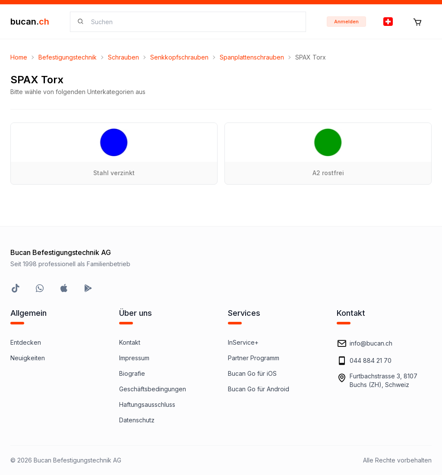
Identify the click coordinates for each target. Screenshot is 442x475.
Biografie (132, 373)
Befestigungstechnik (67, 57)
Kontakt (129, 342)
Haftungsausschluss (147, 404)
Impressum (134, 358)
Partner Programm (253, 358)
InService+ (243, 342)
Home (18, 57)
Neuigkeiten (27, 358)
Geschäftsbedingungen (152, 389)
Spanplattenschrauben (252, 57)
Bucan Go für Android (258, 389)
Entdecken (25, 342)
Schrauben (123, 57)
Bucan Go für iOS (252, 373)
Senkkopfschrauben (179, 57)
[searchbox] (193, 21)
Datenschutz (137, 420)
